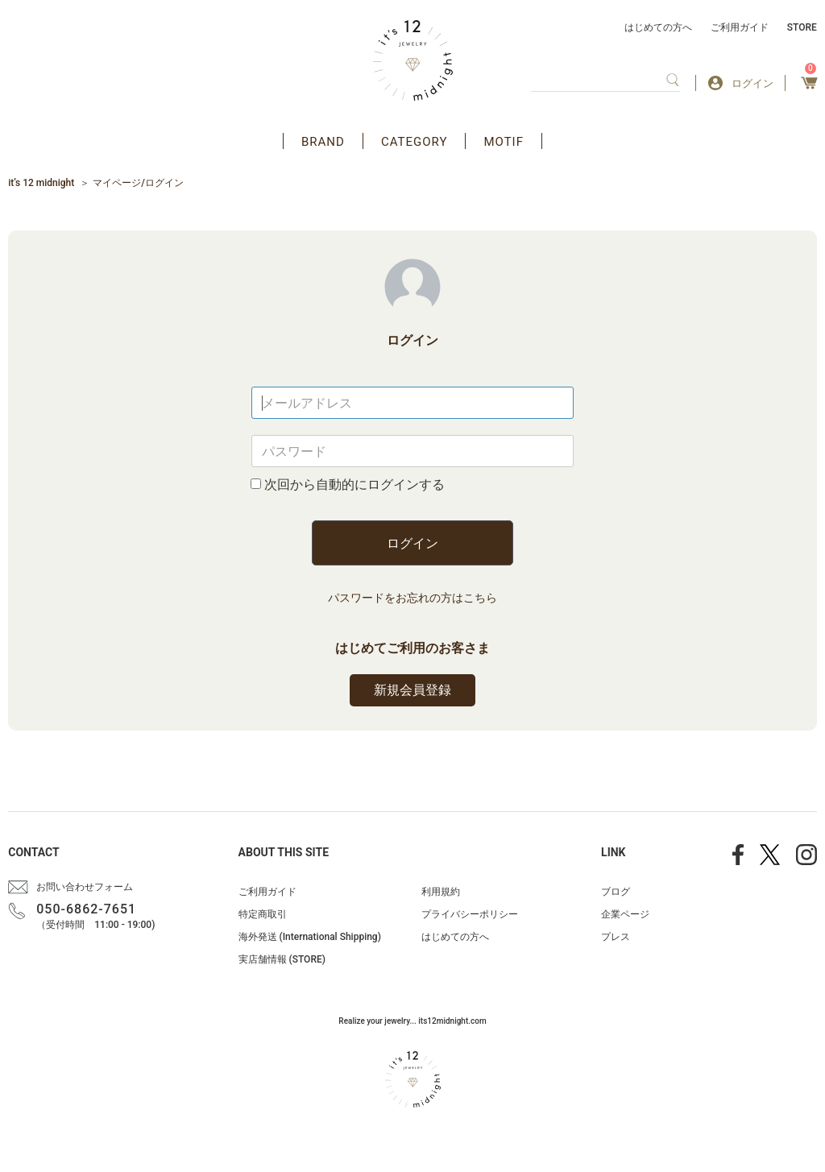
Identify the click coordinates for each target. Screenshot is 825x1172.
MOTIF (503, 142)
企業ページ (625, 914)
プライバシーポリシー (469, 914)
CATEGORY (414, 142)
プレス (615, 936)
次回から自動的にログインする (354, 484)
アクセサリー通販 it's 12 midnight (413, 60)
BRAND (323, 142)
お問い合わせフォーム (84, 886)
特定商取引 (262, 914)
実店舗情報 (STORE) (281, 959)
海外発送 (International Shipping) (309, 936)
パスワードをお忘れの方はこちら (412, 597)
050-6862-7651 (86, 909)
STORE (802, 27)
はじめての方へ (658, 27)
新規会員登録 (412, 690)
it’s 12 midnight (41, 182)
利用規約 (440, 891)
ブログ (615, 891)
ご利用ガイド (740, 27)
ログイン (412, 543)
